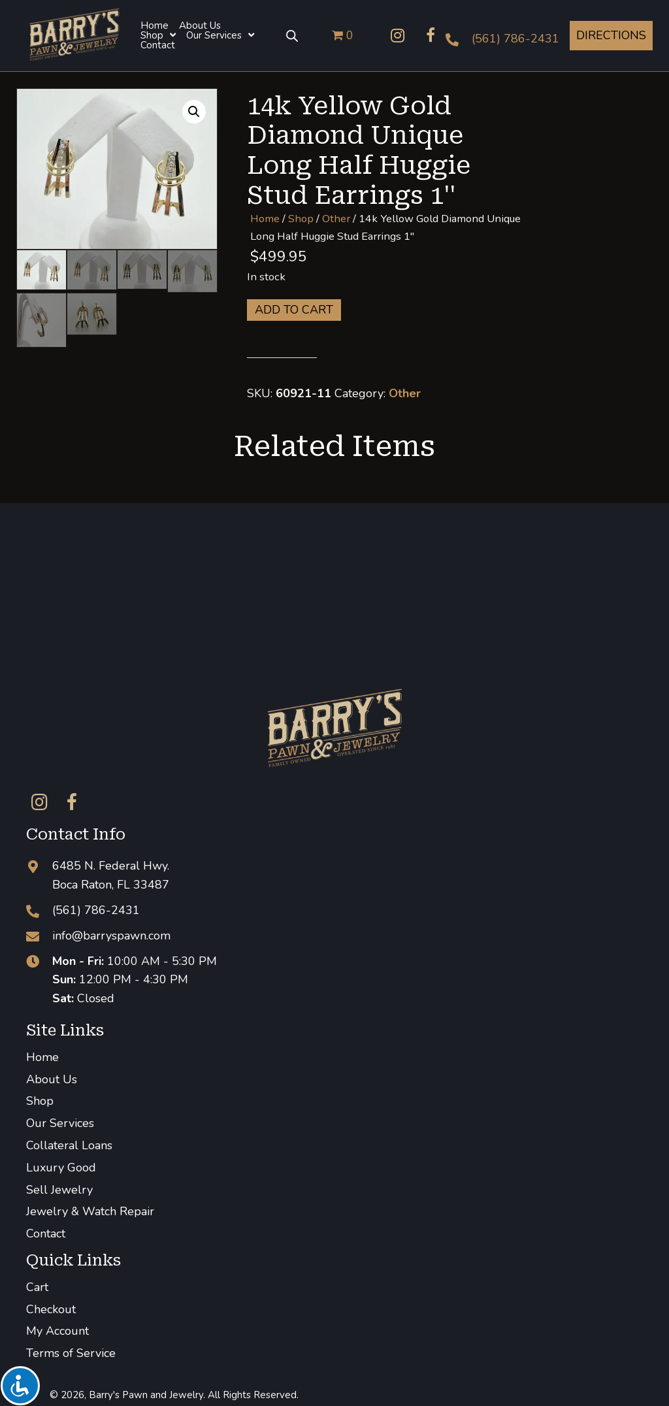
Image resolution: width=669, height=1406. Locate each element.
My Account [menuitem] (57, 1331)
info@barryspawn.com (111, 935)
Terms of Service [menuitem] (71, 1353)
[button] (398, 35)
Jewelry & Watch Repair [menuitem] (90, 1211)
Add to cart (294, 310)
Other (336, 218)
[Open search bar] (292, 35)
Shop (301, 218)
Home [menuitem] (42, 1057)
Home (265, 218)
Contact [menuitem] (45, 1233)
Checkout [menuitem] (51, 1309)
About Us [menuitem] (51, 1079)
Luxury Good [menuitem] (61, 1167)
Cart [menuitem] (37, 1287)
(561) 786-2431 (515, 38)
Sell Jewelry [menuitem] (59, 1190)
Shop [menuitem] (40, 1101)
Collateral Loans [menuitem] (69, 1145)
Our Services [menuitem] (60, 1123)
